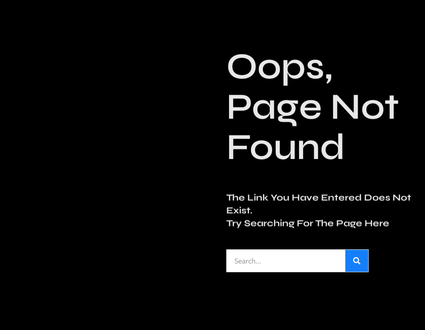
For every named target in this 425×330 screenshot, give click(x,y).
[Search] (356, 261)
